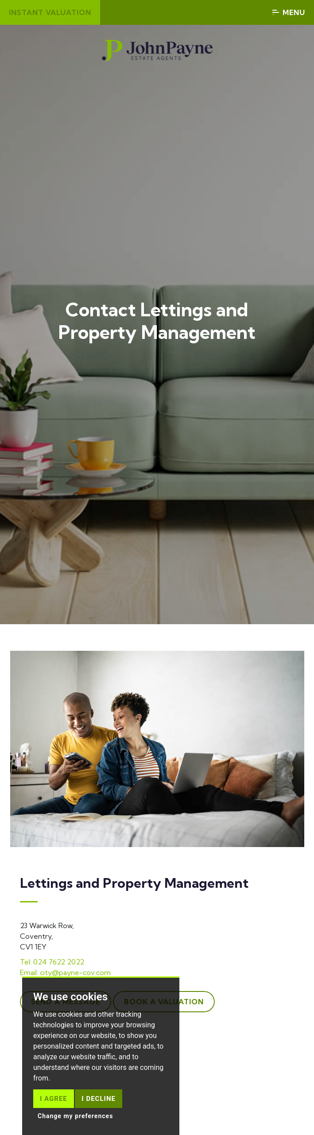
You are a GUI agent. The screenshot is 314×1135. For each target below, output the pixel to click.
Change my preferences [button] (75, 1115)
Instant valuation (50, 12)
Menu (288, 12)
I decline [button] (98, 1099)
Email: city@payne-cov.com (65, 972)
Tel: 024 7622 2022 (52, 961)
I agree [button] (53, 1099)
